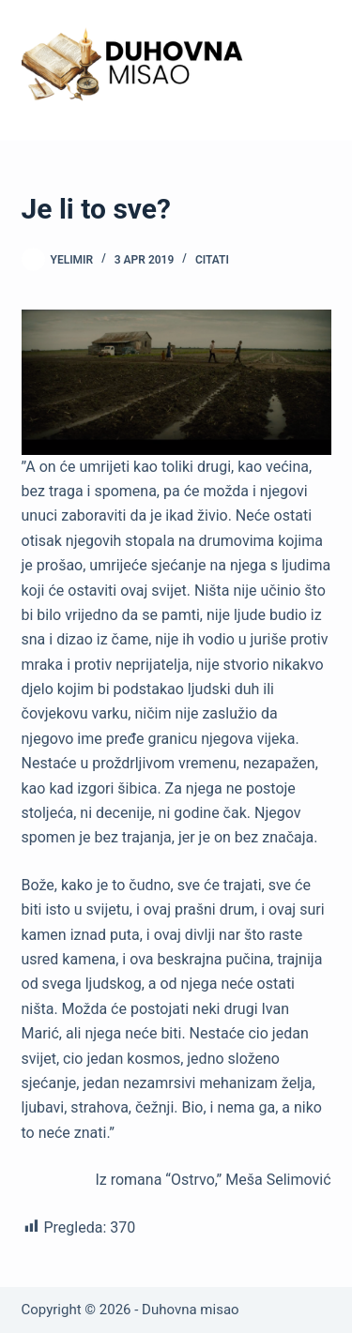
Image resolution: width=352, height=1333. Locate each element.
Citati (212, 259)
